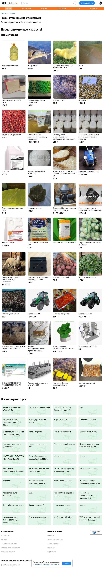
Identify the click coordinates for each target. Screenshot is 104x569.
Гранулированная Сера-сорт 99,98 (12, 209)
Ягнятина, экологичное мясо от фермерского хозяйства (13, 347)
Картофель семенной (61, 277)
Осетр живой (32, 65)
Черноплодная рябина (10, 314)
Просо (81, 65)
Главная (4, 13)
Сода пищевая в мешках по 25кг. (38, 243)
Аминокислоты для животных (64, 242)
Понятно (66, 563)
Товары (8, 8)
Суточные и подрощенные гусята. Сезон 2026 (63, 66)
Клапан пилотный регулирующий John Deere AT (64, 347)
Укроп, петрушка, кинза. (87, 277)
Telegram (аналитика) (55, 539)
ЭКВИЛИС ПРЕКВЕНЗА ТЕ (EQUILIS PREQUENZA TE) (11, 384)
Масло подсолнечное (10, 65)
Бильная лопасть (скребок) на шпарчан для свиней (39, 278)
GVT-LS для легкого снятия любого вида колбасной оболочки (89, 136)
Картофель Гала (59, 100)
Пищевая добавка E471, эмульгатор (36, 172)
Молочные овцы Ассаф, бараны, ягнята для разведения (11, 279)
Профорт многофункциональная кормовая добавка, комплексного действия (36, 349)
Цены (78, 8)
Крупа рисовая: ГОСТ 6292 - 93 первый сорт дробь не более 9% (64, 173)
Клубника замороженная (11, 134)
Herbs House (83, 100)
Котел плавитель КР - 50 (88, 346)
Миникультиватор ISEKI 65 (88, 171)
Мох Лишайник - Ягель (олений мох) (36, 101)
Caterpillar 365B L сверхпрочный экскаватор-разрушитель (38, 136)
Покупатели (61, 8)
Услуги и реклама (7, 531)
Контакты (50, 535)
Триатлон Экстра (8, 242)
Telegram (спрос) (53, 543)
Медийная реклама (8, 552)
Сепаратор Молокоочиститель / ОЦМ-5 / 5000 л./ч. (64, 209)
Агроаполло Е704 (34, 314)
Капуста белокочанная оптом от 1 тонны (90, 243)
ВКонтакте (51, 548)
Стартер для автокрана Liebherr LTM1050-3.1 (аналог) (90, 209)
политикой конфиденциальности (46, 564)
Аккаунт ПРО (5, 535)
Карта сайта (51, 552)
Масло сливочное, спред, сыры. (11, 101)
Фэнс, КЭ (5, 171)
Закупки (44, 8)
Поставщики (26, 8)
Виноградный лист (34, 208)
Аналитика (94, 8)
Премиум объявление (9, 543)
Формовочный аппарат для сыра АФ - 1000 (38, 384)
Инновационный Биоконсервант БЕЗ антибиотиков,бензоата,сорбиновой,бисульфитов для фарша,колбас (64, 138)
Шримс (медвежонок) (87, 383)
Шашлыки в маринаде (61, 314)
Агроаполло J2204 (85, 314)
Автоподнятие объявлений (10, 548)
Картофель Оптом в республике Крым (60, 384)
